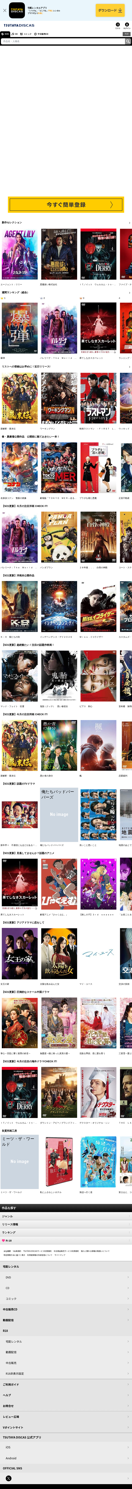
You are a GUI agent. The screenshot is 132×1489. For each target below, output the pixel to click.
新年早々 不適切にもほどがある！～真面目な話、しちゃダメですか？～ (36, 845)
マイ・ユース (85, 984)
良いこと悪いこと (88, 845)
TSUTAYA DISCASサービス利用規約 (37, 1251)
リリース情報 (66, 1225)
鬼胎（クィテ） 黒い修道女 (54, 706)
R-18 (66, 1241)
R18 (126, 34)
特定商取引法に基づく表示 (14, 1255)
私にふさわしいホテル (51, 1193)
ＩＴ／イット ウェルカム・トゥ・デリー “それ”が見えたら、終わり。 (36, 1123)
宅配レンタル (14, 1342)
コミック (28, 34)
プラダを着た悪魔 (88, 498)
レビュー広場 (11, 1417)
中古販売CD (44, 34)
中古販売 (11, 1363)
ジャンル (66, 1217)
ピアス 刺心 (85, 706)
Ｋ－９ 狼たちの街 (10, 637)
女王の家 (5, 984)
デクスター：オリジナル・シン (94, 1123)
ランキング (66, 1233)
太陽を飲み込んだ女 (49, 984)
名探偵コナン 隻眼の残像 (13, 498)
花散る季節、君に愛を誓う (92, 1054)
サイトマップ (60, 1255)
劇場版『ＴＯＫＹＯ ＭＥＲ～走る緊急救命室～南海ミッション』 (72, 498)
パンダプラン (46, 568)
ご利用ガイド (11, 1385)
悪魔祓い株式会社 (48, 285)
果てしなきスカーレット (91, 358)
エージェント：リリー (11, 285)
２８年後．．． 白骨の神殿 (93, 568)
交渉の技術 (124, 984)
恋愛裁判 (123, 776)
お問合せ (8, 1406)
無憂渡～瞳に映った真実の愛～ (55, 1054)
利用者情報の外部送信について (39, 1255)
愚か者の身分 (46, 776)
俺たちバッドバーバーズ (52, 845)
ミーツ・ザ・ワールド (11, 1193)
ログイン (127, 29)
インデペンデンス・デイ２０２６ (56, 637)
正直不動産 (124, 498)
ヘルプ (7, 1395)
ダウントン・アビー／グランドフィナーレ (60, 1123)
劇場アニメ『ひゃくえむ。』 (54, 915)
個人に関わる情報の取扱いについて (95, 1251)
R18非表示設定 (15, 1374)
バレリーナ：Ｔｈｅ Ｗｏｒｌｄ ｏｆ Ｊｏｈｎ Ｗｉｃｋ (70, 358)
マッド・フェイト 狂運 (12, 706)
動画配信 (8, 1320)
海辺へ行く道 (85, 1193)
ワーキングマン (47, 429)
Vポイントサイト (13, 1428)
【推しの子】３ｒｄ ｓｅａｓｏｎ (96, 915)
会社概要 (7, 1251)
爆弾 (3, 358)
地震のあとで (125, 845)
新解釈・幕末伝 (8, 429)
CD (16, 34)
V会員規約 (17, 1251)
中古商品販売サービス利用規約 (66, 1251)
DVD (7, 34)
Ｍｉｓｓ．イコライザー (91, 637)
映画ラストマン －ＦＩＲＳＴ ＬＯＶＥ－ (100, 429)
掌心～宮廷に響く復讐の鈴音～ (16, 1054)
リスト (118, 29)
